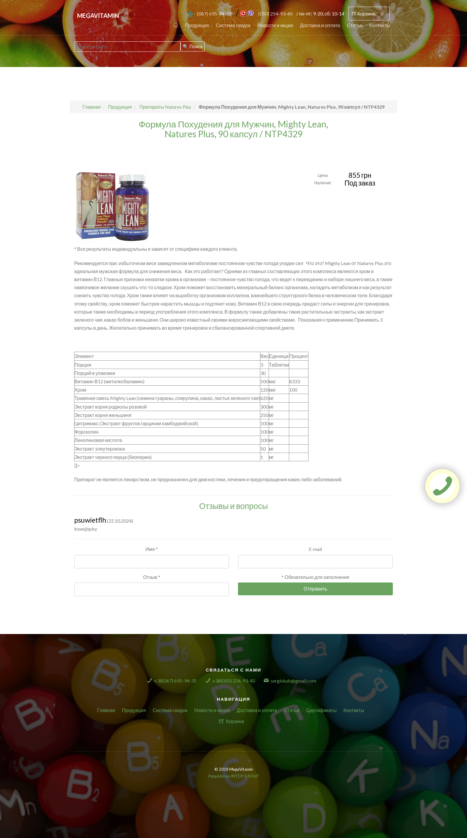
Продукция (197, 25)
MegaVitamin (98, 15)
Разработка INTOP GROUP (233, 776)
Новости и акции (275, 25)
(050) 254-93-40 (275, 13)
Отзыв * (151, 577)
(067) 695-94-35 (214, 13)
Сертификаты (321, 710)
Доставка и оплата (320, 25)
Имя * (151, 549)
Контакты (379, 25)
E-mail (315, 549)
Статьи (354, 25)
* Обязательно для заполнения (315, 577)
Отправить (315, 588)
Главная (106, 710)
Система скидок (233, 25)
